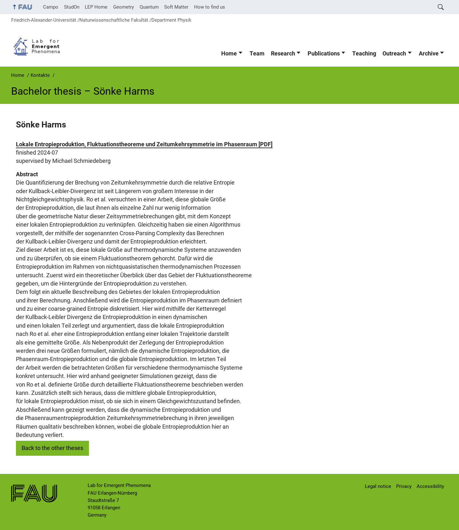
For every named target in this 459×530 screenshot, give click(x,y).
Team (257, 53)
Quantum (149, 7)
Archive (429, 53)
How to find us (209, 7)
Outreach (394, 53)
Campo (50, 7)
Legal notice (378, 486)
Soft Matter (176, 7)
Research (283, 53)
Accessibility (430, 486)
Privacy (404, 486)
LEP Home (96, 7)
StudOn (71, 7)
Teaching (364, 53)
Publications (324, 53)
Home (229, 53)
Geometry (123, 7)
